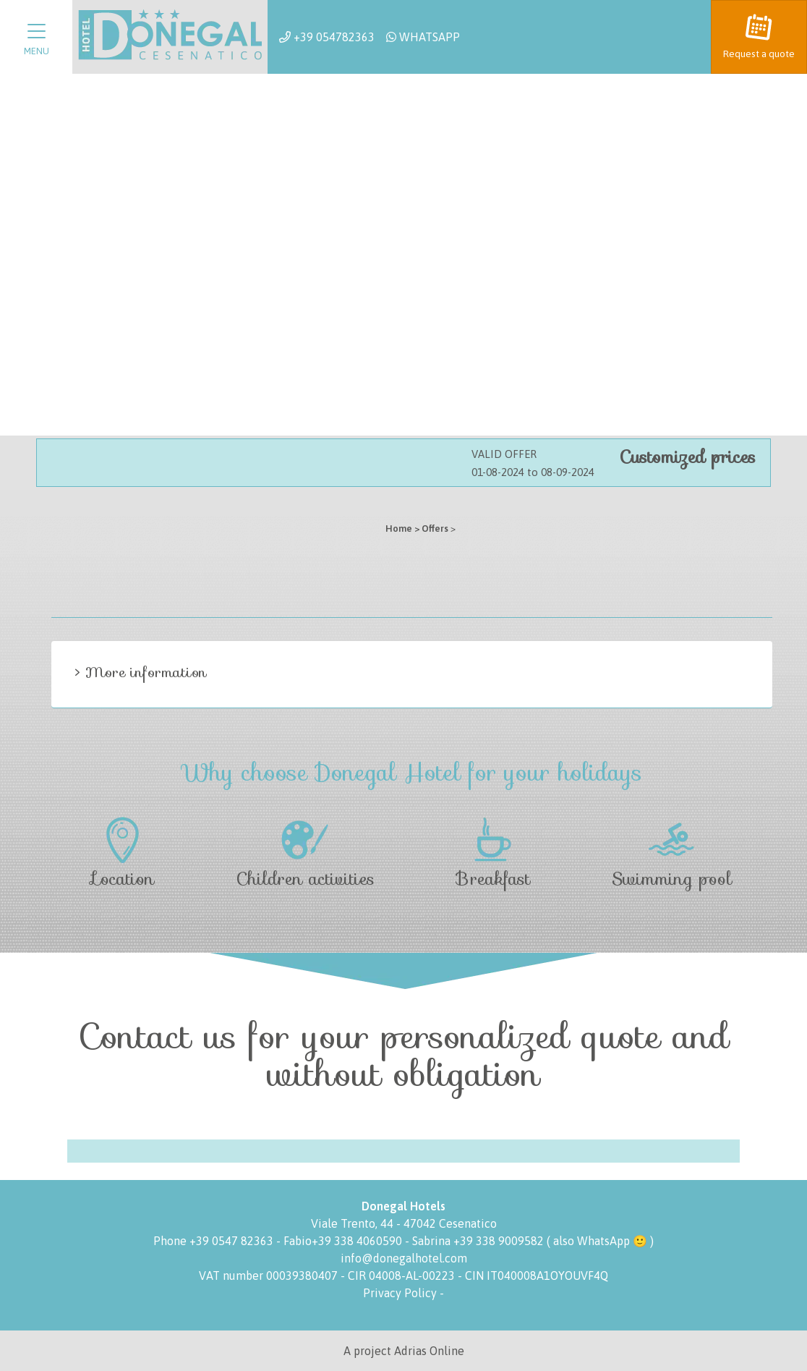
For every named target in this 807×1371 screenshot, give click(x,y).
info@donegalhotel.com (404, 1258)
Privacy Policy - (403, 1292)
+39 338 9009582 (498, 1240)
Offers (435, 528)
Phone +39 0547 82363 (214, 1240)
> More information (140, 672)
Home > (402, 528)
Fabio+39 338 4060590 (344, 1240)
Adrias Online (429, 1350)
